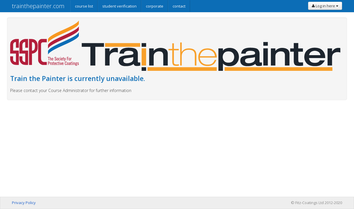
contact (179, 6)
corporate (154, 6)
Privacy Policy (24, 202)
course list (84, 6)
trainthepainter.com (38, 6)
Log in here (325, 5)
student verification (119, 6)
